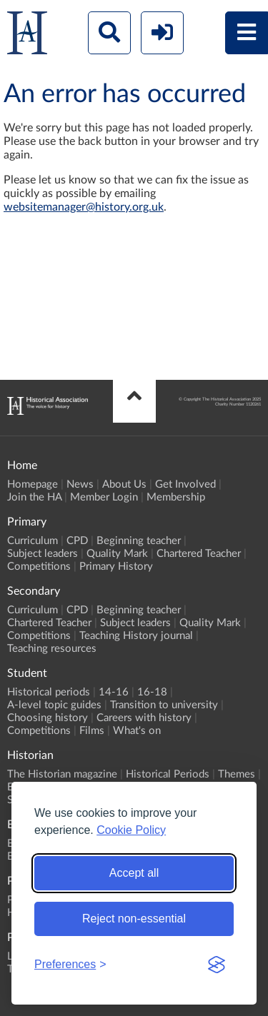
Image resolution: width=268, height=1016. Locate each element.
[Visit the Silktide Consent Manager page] (216, 964)
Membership (176, 497)
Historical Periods (167, 774)
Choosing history (47, 718)
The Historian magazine (62, 774)
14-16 (114, 692)
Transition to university (164, 705)
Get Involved (185, 484)
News (80, 484)
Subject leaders (42, 553)
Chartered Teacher (199, 553)
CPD (77, 540)
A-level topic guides (54, 705)
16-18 (152, 692)
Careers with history (144, 718)
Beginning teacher (138, 540)
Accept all (134, 873)
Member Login (104, 497)
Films (91, 730)
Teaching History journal (136, 635)
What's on (137, 730)
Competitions (39, 566)
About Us (124, 484)
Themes (236, 774)
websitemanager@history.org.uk (84, 207)
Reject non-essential (134, 918)
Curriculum (32, 540)
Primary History (116, 566)
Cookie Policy (131, 830)
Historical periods (48, 692)
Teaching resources (51, 648)
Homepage (32, 484)
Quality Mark (117, 553)
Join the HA (34, 497)
